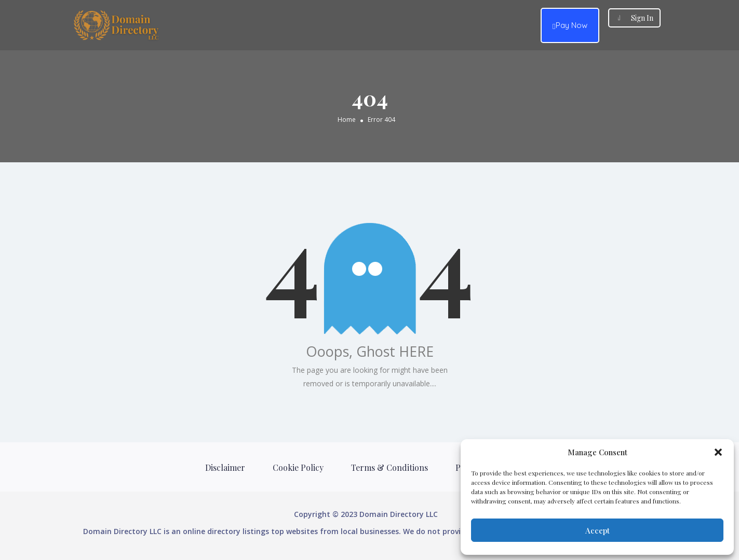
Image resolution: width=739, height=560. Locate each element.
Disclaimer (225, 467)
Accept (597, 530)
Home (347, 119)
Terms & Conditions (389, 467)
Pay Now (570, 25)
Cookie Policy (298, 467)
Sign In (642, 18)
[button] (718, 452)
